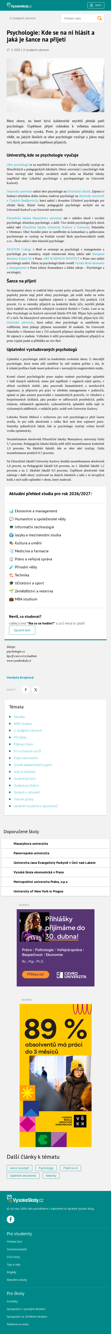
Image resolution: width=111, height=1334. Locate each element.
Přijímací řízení (23, 744)
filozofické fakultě (78, 191)
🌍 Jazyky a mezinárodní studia (35, 535)
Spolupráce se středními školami (27, 1316)
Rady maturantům (26, 758)
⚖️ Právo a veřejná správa (30, 559)
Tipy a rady (13, 1264)
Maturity (51, 1175)
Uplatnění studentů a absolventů (36, 806)
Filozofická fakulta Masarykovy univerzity (34, 218)
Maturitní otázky (17, 1280)
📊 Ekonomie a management (33, 510)
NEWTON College (19, 249)
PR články (20, 737)
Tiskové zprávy (23, 799)
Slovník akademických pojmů (33, 765)
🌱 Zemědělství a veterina (31, 591)
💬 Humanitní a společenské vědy (37, 519)
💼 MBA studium (23, 599)
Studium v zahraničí (27, 792)
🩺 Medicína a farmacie (29, 551)
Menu (96, 5)
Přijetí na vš (70, 1168)
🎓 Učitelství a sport (26, 583)
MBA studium (23, 724)
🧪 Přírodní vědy (23, 567)
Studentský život (24, 778)
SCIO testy (13, 1257)
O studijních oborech (23, 18)
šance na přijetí (19, 1168)
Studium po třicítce (26, 785)
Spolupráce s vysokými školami (26, 1309)
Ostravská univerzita (19, 191)
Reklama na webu (18, 1324)
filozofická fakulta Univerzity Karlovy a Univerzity (56, 227)
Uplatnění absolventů (23, 1175)
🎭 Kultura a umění (25, 543)
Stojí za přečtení (24, 772)
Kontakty (12, 1301)
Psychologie (46, 1168)
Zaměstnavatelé (17, 1249)
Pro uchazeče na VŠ (27, 751)
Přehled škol (14, 1241)
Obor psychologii (17, 164)
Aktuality (19, 717)
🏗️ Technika (19, 575)
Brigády (11, 1272)
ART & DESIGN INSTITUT (61, 258)
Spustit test (22, 630)
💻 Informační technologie (31, 527)
